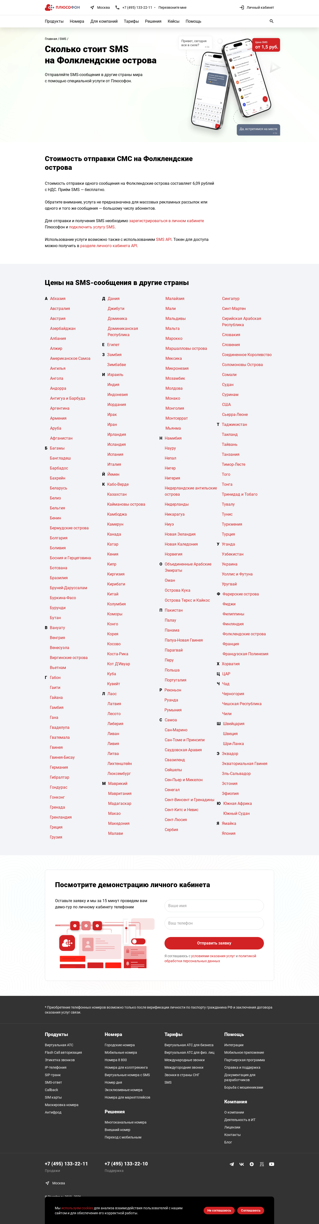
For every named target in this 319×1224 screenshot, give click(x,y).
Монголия (174, 408)
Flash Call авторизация (63, 1052)
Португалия (175, 680)
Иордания (116, 404)
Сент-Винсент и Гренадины (189, 799)
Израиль (115, 374)
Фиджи (229, 604)
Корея (112, 634)
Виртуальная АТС (59, 1045)
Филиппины (233, 614)
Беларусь (58, 488)
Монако (172, 398)
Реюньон (172, 690)
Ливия (113, 743)
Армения (58, 418)
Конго (112, 624)
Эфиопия (230, 793)
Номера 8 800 (116, 1060)
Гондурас (58, 787)
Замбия (114, 354)
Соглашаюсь (250, 1210)
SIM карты (53, 1097)
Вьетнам (58, 667)
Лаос (112, 693)
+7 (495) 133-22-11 (137, 7)
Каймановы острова (126, 504)
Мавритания (120, 793)
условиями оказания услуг (213, 956)
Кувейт (113, 683)
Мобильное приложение (244, 1052)
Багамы (57, 448)
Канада (114, 534)
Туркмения (232, 524)
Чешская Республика (242, 703)
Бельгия (57, 508)
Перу (169, 660)
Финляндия (233, 624)
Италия (114, 464)
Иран (112, 424)
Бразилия (59, 577)
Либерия (115, 723)
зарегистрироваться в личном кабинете (166, 220)
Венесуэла (59, 647)
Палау (170, 620)
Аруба (55, 428)
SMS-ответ (53, 1082)
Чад (226, 683)
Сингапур (230, 298)
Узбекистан (232, 554)
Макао (114, 813)
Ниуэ (169, 524)
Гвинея (56, 747)
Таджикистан (234, 424)
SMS (63, 39)
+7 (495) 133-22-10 (126, 1164)
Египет (113, 344)
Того (226, 474)
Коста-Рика (117, 654)
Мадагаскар (119, 803)
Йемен (113, 474)
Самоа (171, 720)
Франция (231, 644)
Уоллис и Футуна (237, 574)
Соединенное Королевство (247, 354)
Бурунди (58, 607)
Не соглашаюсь (219, 1210)
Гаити (55, 687)
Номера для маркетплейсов (127, 1097)
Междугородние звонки (183, 1067)
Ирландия (116, 434)
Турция (228, 534)
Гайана (56, 697)
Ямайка (229, 823)
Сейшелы (173, 769)
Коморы (114, 614)
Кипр (111, 564)
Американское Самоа (70, 358)
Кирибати (116, 584)
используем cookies (77, 1208)
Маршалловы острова (186, 348)
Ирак (112, 414)
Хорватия (231, 663)
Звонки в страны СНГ (182, 1075)
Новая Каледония (181, 544)
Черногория (233, 693)
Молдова (174, 388)
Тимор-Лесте (233, 464)
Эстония (230, 783)
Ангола (56, 378)
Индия (113, 384)
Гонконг (57, 797)
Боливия (58, 548)
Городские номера (120, 1045)
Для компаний (104, 21)
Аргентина (60, 408)
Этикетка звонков (60, 1060)
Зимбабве (116, 364)
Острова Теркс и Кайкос (187, 600)
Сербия (171, 829)
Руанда (171, 700)
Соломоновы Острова (242, 364)
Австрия (58, 318)
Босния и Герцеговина (70, 558)
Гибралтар (59, 777)
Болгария (59, 538)
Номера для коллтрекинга (126, 1067)
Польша (172, 670)
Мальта (172, 328)
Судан (228, 384)
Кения (112, 554)
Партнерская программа (244, 1060)
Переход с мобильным (123, 1137)
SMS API (163, 239)
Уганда (228, 544)
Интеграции (233, 1045)
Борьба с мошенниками (243, 1087)
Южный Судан (236, 813)
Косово (114, 644)
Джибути (116, 308)
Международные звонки (184, 1060)
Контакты (232, 1135)
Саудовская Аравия (183, 750)
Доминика (117, 318)
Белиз (55, 498)
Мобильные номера (121, 1052)
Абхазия (58, 298)
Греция (56, 827)
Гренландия (61, 817)
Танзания (230, 454)
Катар (112, 544)
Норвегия (173, 554)
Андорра (58, 388)
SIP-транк (53, 1075)
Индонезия (117, 394)
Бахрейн (57, 478)
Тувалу (228, 504)
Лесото (114, 713)
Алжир (56, 348)
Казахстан (117, 494)
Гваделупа (60, 727)
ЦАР (226, 673)
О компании (234, 1112)
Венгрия (57, 637)
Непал (170, 458)
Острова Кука (177, 590)
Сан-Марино (176, 730)
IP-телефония (56, 1067)
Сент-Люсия (176, 819)
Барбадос (59, 468)
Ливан (113, 733)
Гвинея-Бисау (62, 757)
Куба (111, 673)
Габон (55, 677)
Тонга (227, 484)
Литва (113, 753)
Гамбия (57, 707)
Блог (228, 1142)
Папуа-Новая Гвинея (184, 640)
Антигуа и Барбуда (67, 398)
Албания (58, 338)
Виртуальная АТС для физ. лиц (189, 1052)
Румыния (173, 710)
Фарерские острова (241, 594)
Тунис (227, 514)
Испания (115, 454)
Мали (170, 308)
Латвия (114, 703)
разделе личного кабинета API (108, 245)
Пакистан (174, 610)
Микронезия (177, 368)
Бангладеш (60, 458)
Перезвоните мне (172, 7)
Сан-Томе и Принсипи (185, 740)
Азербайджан (63, 328)
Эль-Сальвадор (236, 773)
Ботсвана (58, 567)
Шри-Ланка (233, 743)
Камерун (115, 524)
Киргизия (116, 574)
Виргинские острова (69, 657)
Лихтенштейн (119, 763)
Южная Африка (237, 803)
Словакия (231, 334)
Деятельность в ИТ (239, 1120)
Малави (115, 833)
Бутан (55, 617)
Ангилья (58, 368)
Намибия (173, 438)
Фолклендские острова (244, 634)
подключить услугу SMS (92, 227)
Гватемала (60, 737)
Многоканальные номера (126, 1122)
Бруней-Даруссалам (68, 587)
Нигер (170, 468)
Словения (231, 344)
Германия (59, 767)
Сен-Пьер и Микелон (184, 779)
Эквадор (230, 753)
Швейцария (233, 723)
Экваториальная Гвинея (244, 763)
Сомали (229, 374)
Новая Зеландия (180, 534)
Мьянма (173, 428)
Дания (114, 298)
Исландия (116, 444)
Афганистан (61, 438)
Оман (170, 580)
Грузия (56, 837)
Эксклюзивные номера (124, 1090)
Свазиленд (175, 759)
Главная (51, 39)
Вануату (57, 627)
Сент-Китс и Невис (181, 809)
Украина (230, 564)
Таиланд (230, 434)
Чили (227, 713)
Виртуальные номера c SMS (127, 1075)
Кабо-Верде (118, 484)
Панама (172, 630)
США (226, 404)
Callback (51, 1090)
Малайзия (174, 298)
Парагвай (174, 650)
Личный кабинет (256, 7)
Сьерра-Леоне (235, 414)
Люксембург (119, 773)
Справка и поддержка (242, 1067)
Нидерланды (177, 504)
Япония (229, 833)
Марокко (173, 338)
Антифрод (53, 1112)
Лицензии (232, 1127)
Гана (54, 717)
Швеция (230, 733)
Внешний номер (117, 1130)
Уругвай (229, 584)
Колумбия (116, 604)
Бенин (55, 518)
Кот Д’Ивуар (118, 663)
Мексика (173, 358)
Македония (119, 823)
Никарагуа (175, 514)
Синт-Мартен (234, 308)
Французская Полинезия (245, 654)
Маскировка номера (62, 1105)
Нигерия (172, 478)
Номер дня (113, 1082)
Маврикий (117, 783)
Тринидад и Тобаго (239, 494)
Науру (170, 448)
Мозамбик (175, 378)
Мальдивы (175, 318)
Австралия (60, 308)
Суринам (230, 394)
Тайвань (230, 444)
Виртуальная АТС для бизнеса (189, 1045)
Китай (112, 594)
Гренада (57, 807)
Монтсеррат (176, 418)
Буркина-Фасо (63, 597)
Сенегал (172, 789)
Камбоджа (117, 514)
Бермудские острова (69, 528)
